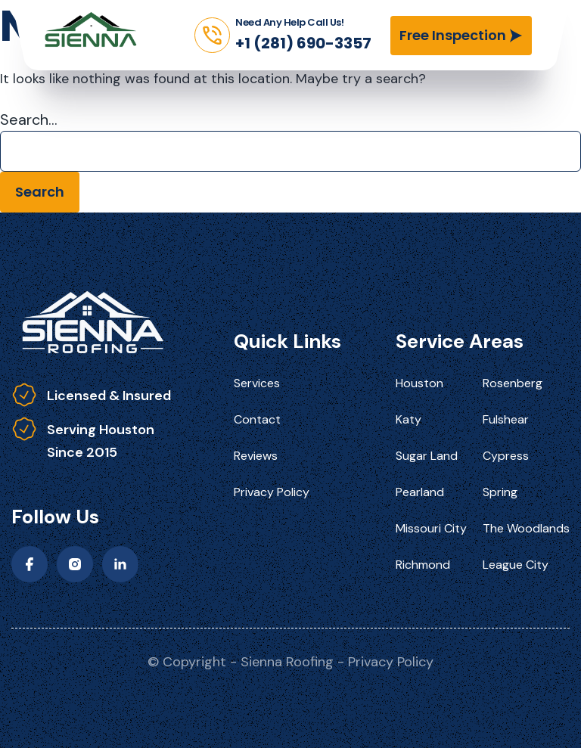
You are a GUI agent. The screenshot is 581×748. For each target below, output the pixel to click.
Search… (28, 119)
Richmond (423, 565)
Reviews (256, 456)
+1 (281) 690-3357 (303, 43)
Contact (257, 419)
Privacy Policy (271, 492)
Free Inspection (452, 35)
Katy (408, 419)
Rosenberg (512, 383)
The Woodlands (526, 528)
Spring (500, 492)
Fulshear (506, 419)
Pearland (420, 492)
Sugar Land (427, 456)
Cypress (506, 456)
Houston (419, 383)
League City (515, 565)
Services (257, 383)
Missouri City (431, 528)
